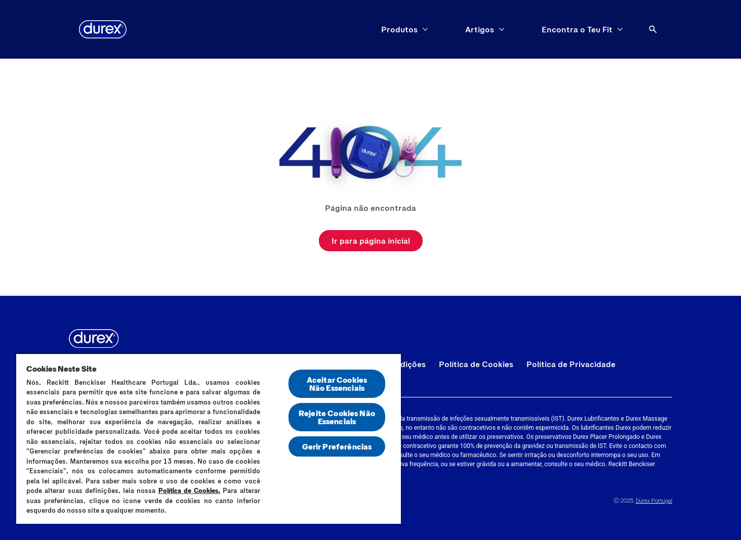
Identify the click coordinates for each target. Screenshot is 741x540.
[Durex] (103, 29)
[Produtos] (399, 29)
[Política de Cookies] (476, 364)
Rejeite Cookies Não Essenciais (337, 417)
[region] (208, 438)
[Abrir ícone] (653, 29)
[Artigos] (479, 29)
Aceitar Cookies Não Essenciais (337, 383)
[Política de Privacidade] (571, 364)
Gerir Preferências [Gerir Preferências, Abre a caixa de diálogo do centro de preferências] (337, 446)
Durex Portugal (654, 500)
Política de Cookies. (189, 490)
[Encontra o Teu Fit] (577, 29)
